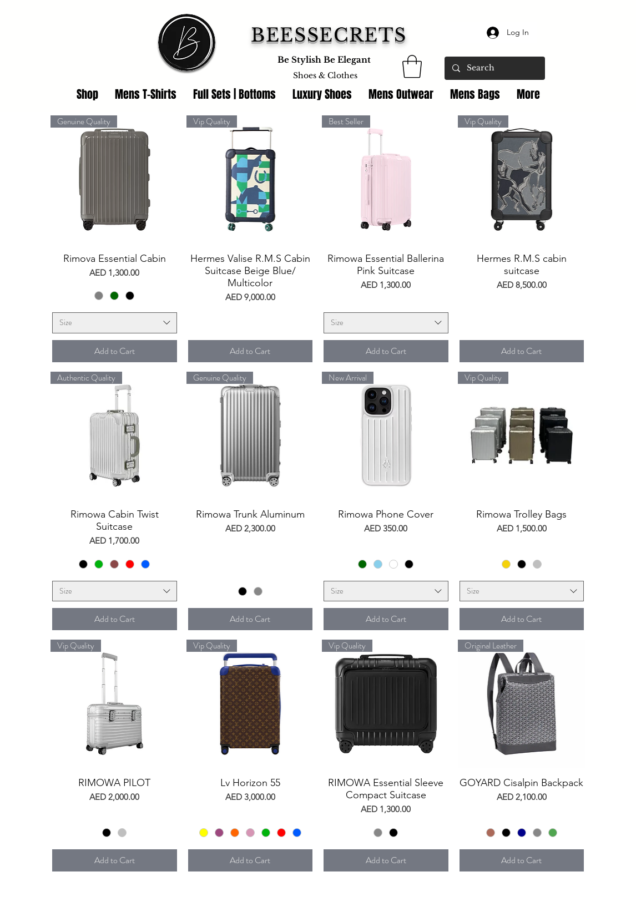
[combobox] (114, 322)
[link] (412, 66)
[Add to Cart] (114, 351)
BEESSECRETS (329, 35)
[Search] (494, 68)
